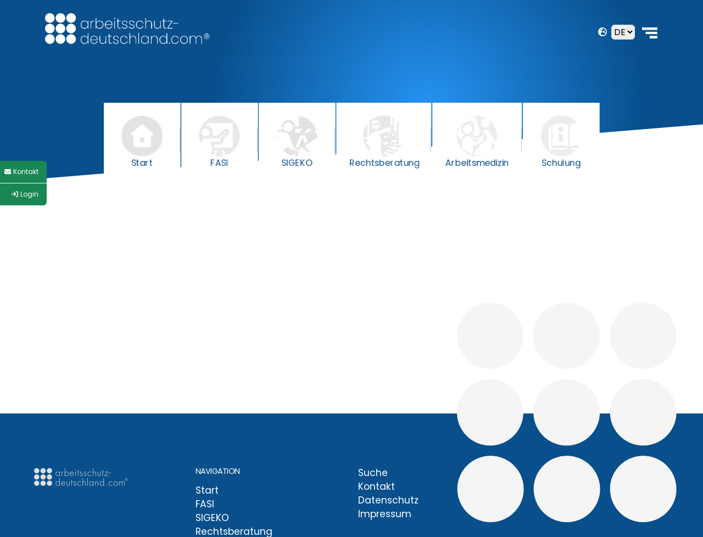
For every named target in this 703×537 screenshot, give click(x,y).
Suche (373, 472)
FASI (205, 504)
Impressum (384, 514)
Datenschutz (388, 500)
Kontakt (376, 486)
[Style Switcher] (23, 172)
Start (207, 490)
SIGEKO (212, 517)
